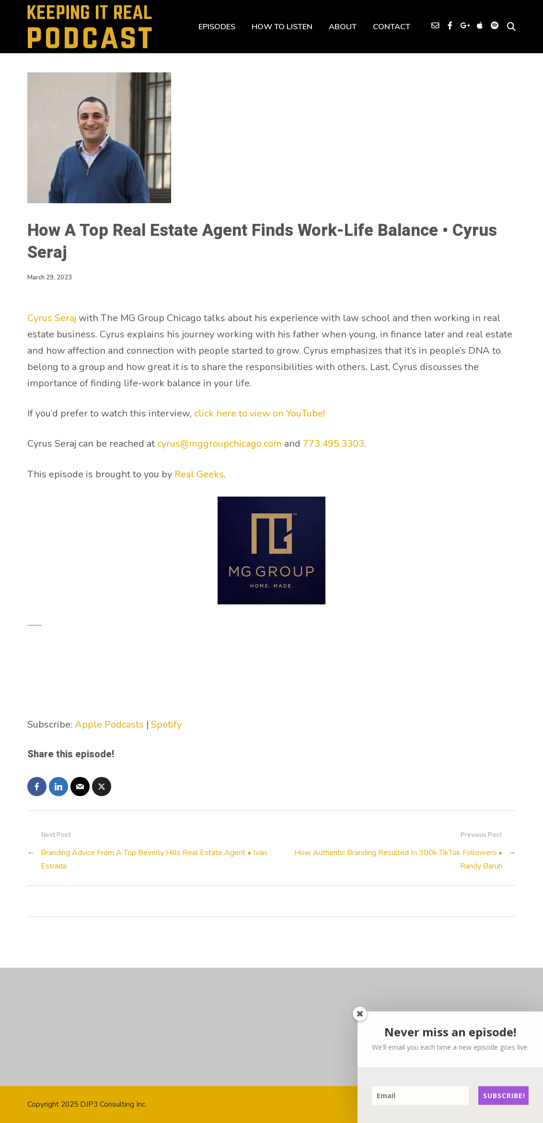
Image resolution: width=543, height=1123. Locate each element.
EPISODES (216, 26)
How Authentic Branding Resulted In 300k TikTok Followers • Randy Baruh (398, 859)
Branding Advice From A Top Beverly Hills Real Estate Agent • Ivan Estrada (154, 859)
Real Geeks (199, 474)
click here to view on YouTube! (259, 413)
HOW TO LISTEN (282, 26)
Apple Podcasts (109, 724)
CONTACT (391, 26)
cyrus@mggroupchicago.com (219, 443)
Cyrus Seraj (51, 318)
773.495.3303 (333, 443)
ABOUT (343, 26)
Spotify (166, 724)
